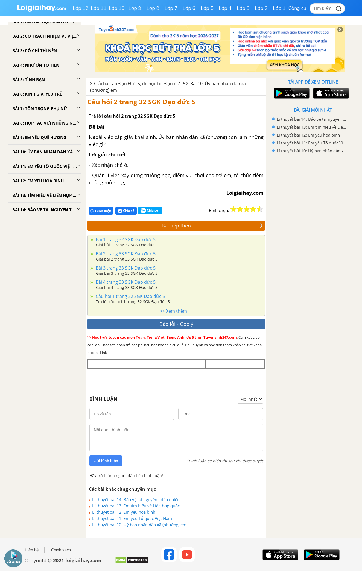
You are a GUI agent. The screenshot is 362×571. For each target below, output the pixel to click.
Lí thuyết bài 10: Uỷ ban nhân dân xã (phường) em (139, 524)
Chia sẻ (126, 210)
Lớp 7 (171, 8)
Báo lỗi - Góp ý (176, 324)
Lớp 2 (261, 8)
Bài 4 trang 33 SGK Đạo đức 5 (125, 282)
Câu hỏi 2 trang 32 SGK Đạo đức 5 (141, 101)
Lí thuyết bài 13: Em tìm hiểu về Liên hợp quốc (136, 505)
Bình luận (100, 211)
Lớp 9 (135, 8)
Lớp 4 (225, 8)
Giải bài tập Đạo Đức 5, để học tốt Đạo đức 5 (139, 84)
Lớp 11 (99, 8)
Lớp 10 (117, 8)
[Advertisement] (313, 242)
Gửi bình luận (106, 461)
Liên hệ (32, 550)
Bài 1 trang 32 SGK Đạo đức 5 (125, 239)
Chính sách (61, 550)
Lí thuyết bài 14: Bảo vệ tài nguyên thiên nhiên (136, 499)
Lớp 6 (189, 8)
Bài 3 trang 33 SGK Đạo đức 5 (125, 268)
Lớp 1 (279, 8)
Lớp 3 (243, 8)
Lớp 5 (207, 8)
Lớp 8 (153, 8)
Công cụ (297, 8)
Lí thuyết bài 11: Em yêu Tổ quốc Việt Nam (132, 518)
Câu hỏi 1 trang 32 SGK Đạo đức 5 (130, 296)
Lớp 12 (81, 8)
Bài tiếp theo (212, 225)
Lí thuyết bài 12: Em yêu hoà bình (123, 512)
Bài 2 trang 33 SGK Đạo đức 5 (125, 254)
